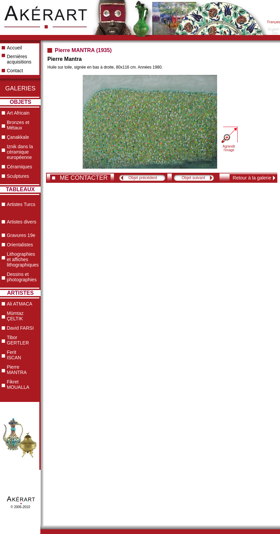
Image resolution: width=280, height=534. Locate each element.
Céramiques (19, 166)
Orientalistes (20, 244)
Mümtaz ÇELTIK (15, 316)
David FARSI (20, 328)
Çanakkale (18, 137)
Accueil (14, 47)
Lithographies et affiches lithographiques (23, 259)
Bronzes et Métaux (18, 125)
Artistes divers (21, 221)
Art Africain (18, 113)
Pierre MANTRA (17, 369)
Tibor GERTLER (18, 340)
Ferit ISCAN (14, 355)
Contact (15, 70)
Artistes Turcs (21, 204)
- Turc (273, 33)
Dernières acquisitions (19, 59)
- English (273, 27)
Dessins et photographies (22, 277)
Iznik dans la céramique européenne (20, 152)
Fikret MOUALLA (18, 384)
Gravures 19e (21, 235)
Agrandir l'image (229, 148)
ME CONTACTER (84, 177)
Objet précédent (142, 177)
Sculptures (18, 176)
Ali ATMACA (19, 303)
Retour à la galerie (252, 177)
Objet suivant (193, 177)
